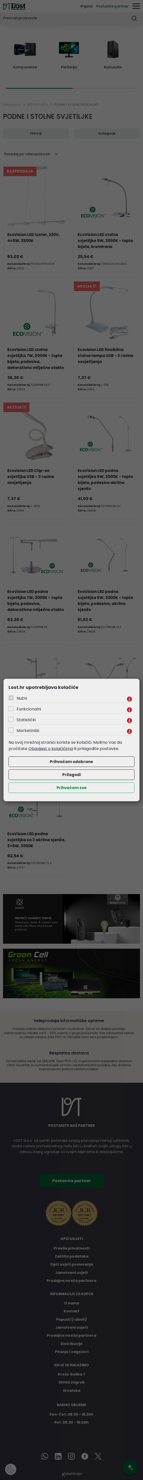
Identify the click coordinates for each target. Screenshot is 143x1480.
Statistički (26, 719)
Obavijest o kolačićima (50, 749)
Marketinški (28, 730)
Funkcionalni (29, 709)
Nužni (22, 698)
